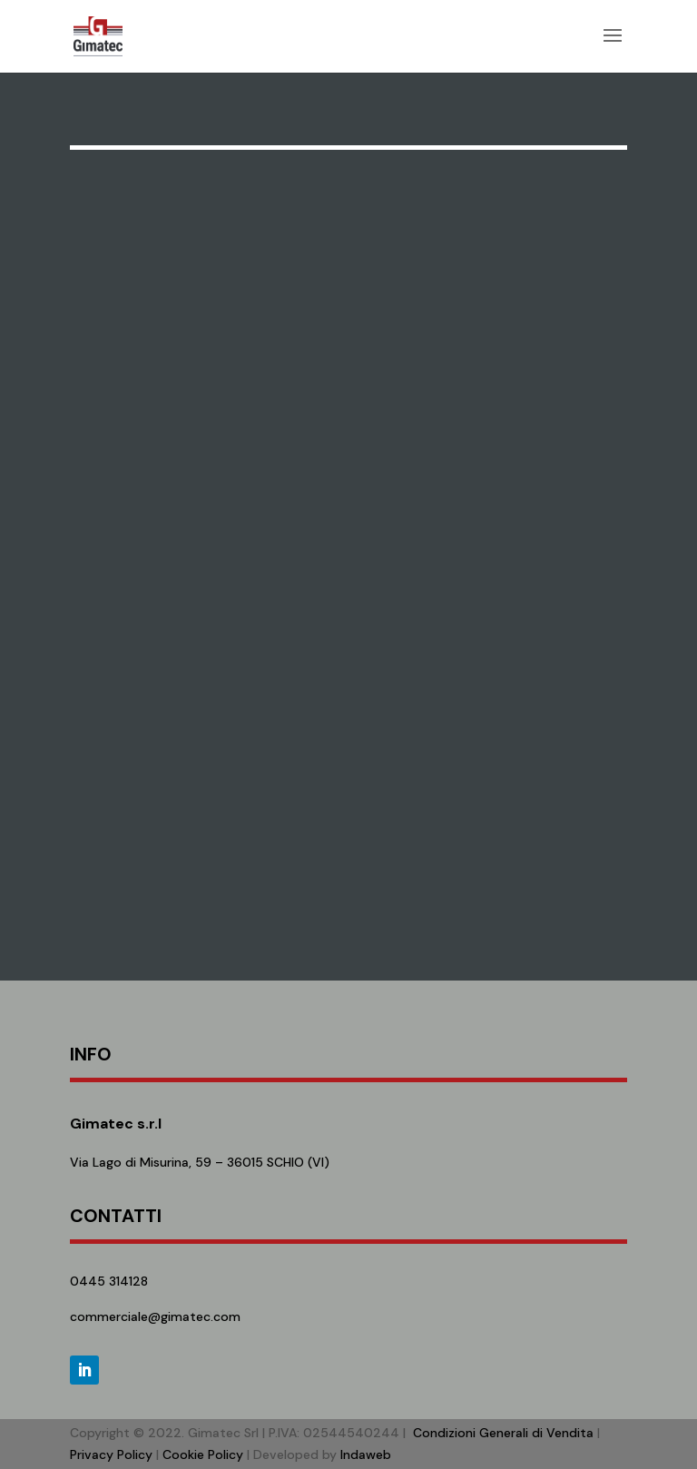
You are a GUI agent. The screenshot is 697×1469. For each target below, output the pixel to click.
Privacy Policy (111, 1454)
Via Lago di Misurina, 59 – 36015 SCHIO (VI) (199, 1162)
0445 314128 (109, 1281)
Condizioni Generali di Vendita (503, 1433)
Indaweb (365, 1454)
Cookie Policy (202, 1454)
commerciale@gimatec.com (155, 1316)
